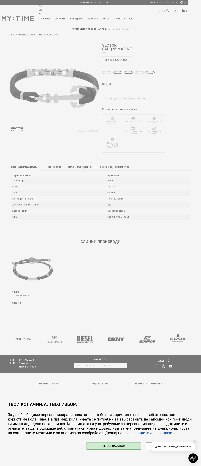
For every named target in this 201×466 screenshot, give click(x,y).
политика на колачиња (157, 433)
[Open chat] (193, 458)
